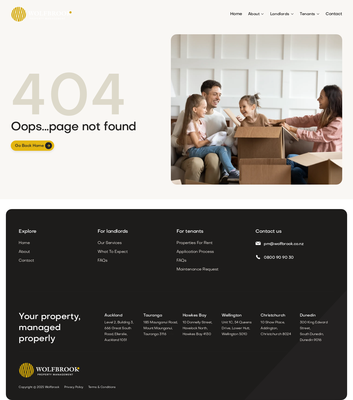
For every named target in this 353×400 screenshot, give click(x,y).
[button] (256, 14)
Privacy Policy (73, 387)
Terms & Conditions (101, 387)
